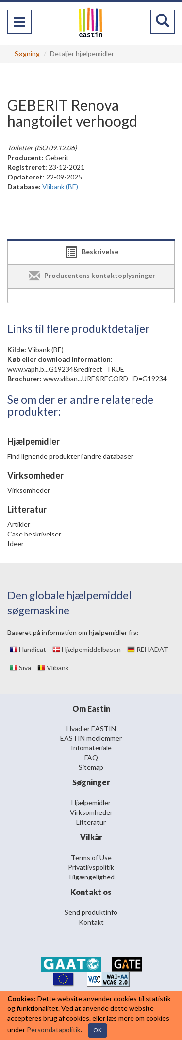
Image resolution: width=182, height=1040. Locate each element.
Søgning (27, 53)
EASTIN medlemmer (91, 738)
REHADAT (147, 649)
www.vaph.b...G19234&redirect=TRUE (65, 369)
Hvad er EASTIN (91, 728)
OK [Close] (97, 1030)
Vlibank (53, 668)
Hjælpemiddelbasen (86, 649)
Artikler (18, 524)
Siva (20, 668)
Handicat (28, 649)
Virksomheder (28, 490)
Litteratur (91, 822)
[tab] (91, 253)
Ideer (15, 543)
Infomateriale (91, 748)
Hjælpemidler (91, 802)
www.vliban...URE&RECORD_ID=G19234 (105, 378)
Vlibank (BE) (46, 349)
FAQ (91, 757)
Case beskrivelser (34, 534)
